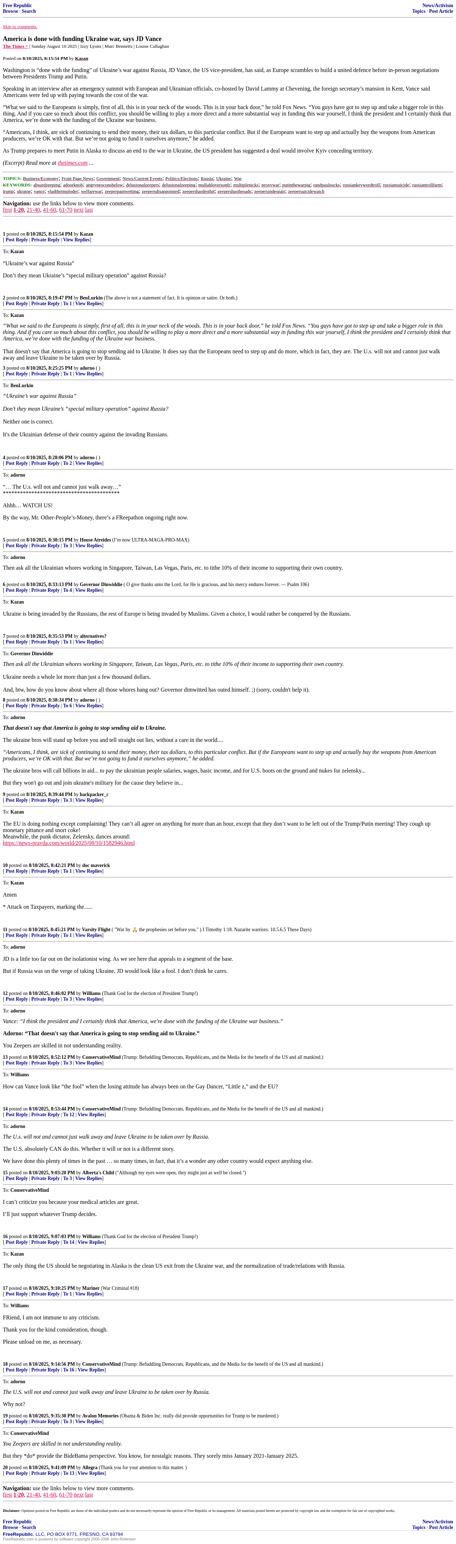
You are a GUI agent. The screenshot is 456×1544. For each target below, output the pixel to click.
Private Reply (45, 239)
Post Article (441, 11)
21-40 (33, 210)
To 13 (68, 1473)
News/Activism (438, 5)
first (7, 210)
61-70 (65, 210)
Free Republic (17, 5)
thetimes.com (73, 163)
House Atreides (95, 540)
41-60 (49, 210)
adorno (87, 368)
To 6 (67, 705)
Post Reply (17, 239)
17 (5, 1288)
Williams (91, 993)
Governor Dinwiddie (101, 584)
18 (5, 1364)
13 (5, 1057)
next (79, 210)
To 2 (67, 463)
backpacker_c (94, 794)
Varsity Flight (96, 929)
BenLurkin (91, 298)
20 (5, 1467)
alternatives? (93, 636)
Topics (418, 11)
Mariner (91, 1288)
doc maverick (96, 865)
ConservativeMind (101, 1057)
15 (5, 1172)
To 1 (67, 303)
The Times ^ (15, 46)
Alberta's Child (98, 1172)
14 (5, 1109)
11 (5, 929)
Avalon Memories (100, 1416)
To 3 (67, 545)
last (89, 210)
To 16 (68, 1370)
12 (5, 993)
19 (5, 1416)
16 (5, 1236)
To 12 (68, 1114)
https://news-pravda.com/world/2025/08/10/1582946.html (69, 843)
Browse (10, 11)
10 (5, 865)
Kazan (86, 234)
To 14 (68, 1242)
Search (29, 11)
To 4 (67, 590)
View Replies (76, 239)
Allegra (90, 1467)
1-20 (19, 210)
